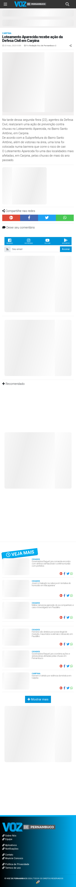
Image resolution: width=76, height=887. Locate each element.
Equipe (7, 839)
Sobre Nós (9, 835)
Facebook (9, 241)
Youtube (47, 241)
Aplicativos (9, 845)
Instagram (28, 241)
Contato (7, 854)
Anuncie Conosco (12, 858)
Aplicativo (66, 241)
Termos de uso (11, 867)
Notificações (10, 848)
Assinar (66, 249)
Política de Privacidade (15, 864)
